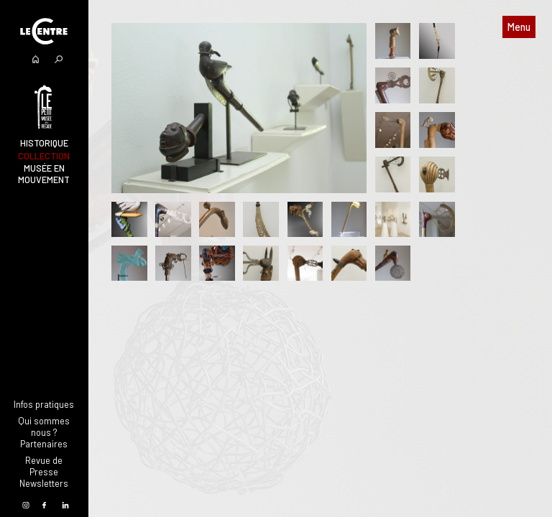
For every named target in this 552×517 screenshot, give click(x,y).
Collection (44, 156)
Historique (44, 143)
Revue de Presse (44, 466)
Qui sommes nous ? (44, 426)
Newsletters (43, 483)
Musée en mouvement (44, 173)
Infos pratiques (44, 404)
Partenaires (44, 444)
